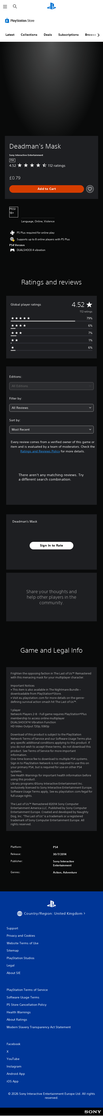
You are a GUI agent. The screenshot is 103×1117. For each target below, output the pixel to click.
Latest (10, 35)
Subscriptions (68, 35)
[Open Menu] (5, 6)
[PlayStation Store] (21, 20)
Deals (48, 35)
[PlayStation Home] (51, 6)
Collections (29, 35)
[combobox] (51, 386)
